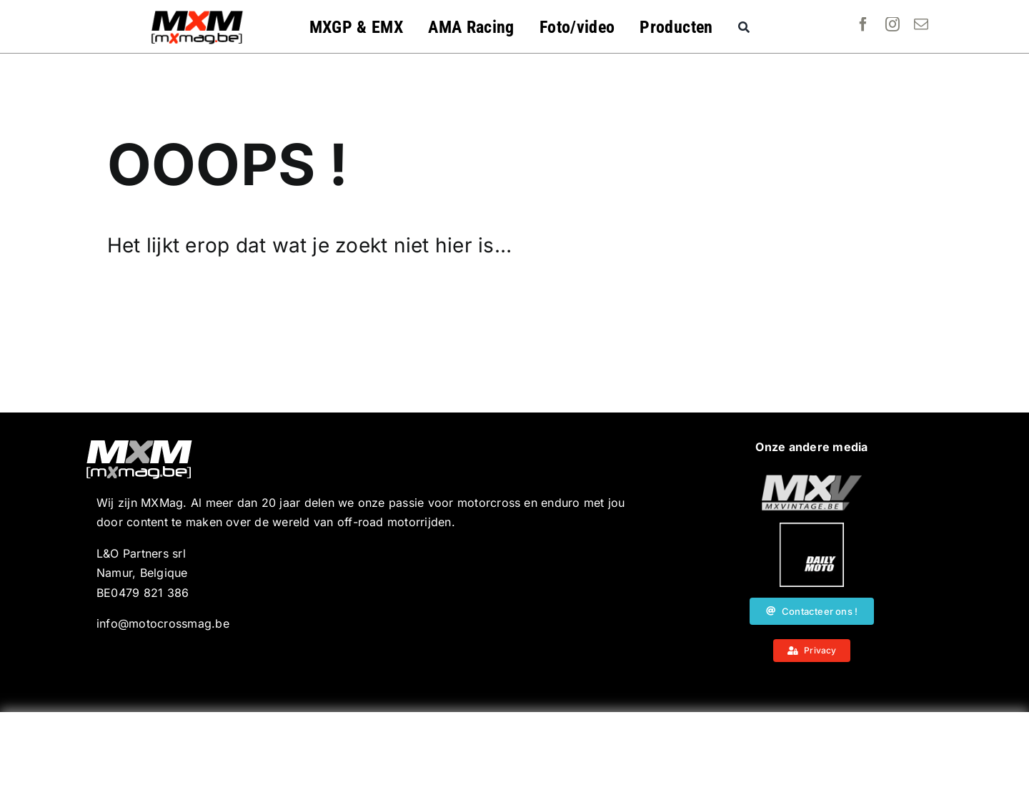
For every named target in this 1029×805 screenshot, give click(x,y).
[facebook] (863, 24)
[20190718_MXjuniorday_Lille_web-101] (812, 480)
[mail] (921, 24)
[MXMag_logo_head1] (197, 14)
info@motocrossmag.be (162, 623)
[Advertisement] (514, 758)
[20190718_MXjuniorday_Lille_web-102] (812, 528)
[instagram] (892, 24)
